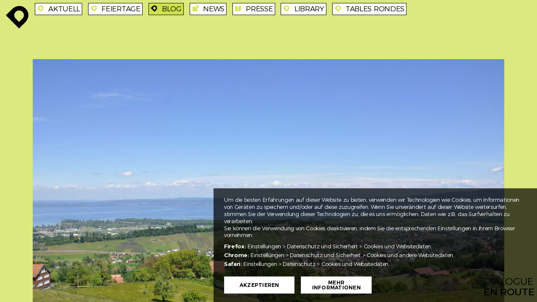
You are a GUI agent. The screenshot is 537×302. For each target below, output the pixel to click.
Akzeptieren (259, 285)
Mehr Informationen (336, 285)
